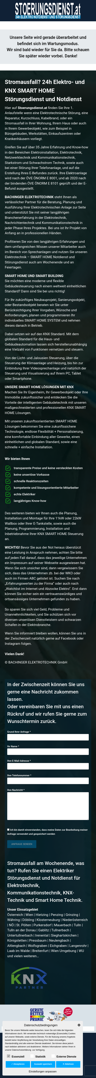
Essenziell (15, 1056)
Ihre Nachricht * (48, 804)
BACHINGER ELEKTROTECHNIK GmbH (37, 662)
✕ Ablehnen (68, 1064)
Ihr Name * (48, 749)
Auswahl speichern (43, 1064)
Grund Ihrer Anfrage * (48, 734)
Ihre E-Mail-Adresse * (48, 763)
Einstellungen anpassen (43, 1071)
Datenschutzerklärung (21, 1050)
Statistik (37, 1056)
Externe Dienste (64, 1056)
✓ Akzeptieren (18, 1064)
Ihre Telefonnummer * (48, 778)
